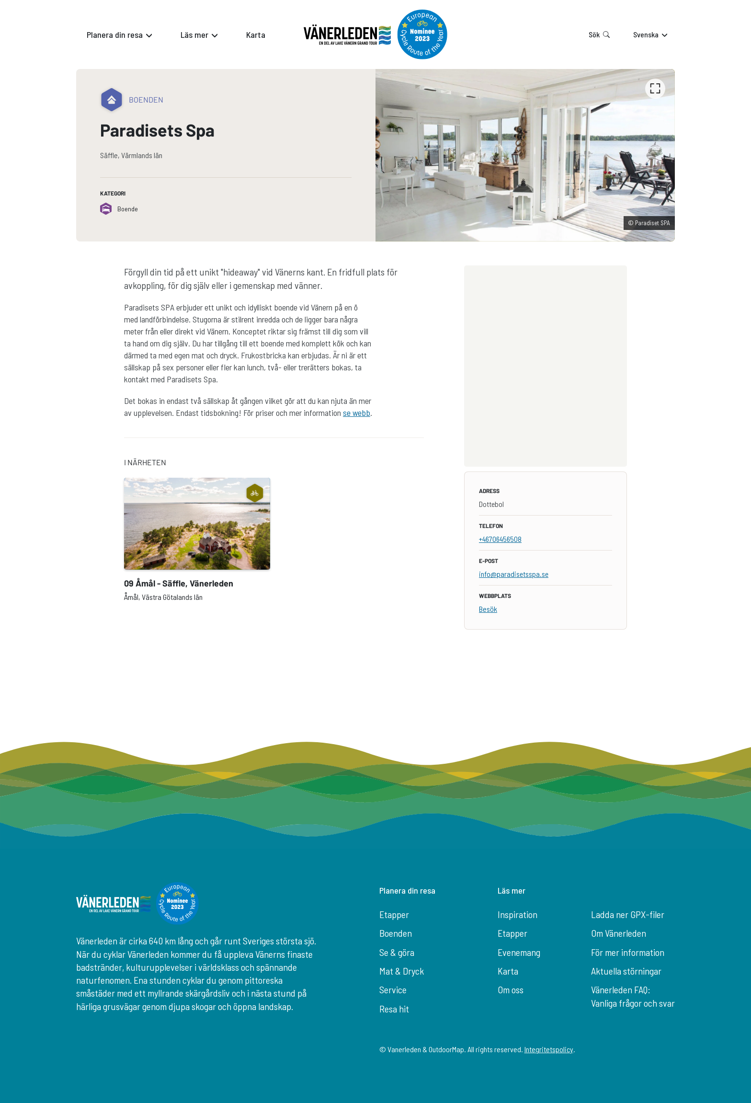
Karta (508, 971)
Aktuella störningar (626, 971)
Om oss (510, 989)
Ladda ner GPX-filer (627, 914)
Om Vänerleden (618, 933)
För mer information (627, 952)
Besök (488, 608)
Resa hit (394, 1008)
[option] (525, 155)
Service (393, 989)
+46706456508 (500, 538)
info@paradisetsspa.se (513, 573)
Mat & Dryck (401, 971)
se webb (356, 412)
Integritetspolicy (548, 1049)
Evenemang (519, 952)
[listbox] (525, 155)
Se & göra (396, 952)
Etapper (394, 914)
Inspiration (517, 914)
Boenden (395, 933)
